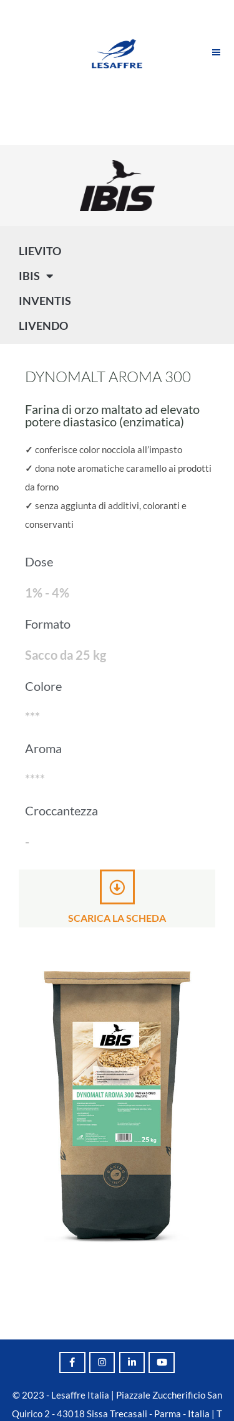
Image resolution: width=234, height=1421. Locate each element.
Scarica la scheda (117, 918)
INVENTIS (45, 300)
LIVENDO (43, 325)
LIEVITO (40, 251)
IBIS (36, 276)
